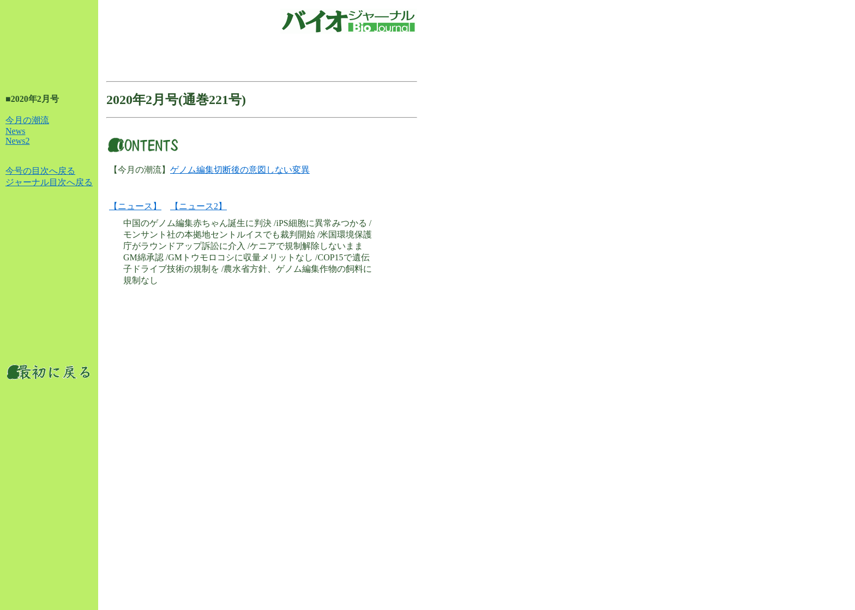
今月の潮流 (27, 120)
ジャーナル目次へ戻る (49, 182)
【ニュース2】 (198, 206)
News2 (17, 140)
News (15, 131)
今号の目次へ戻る (40, 170)
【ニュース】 (135, 206)
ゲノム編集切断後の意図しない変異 (240, 169)
